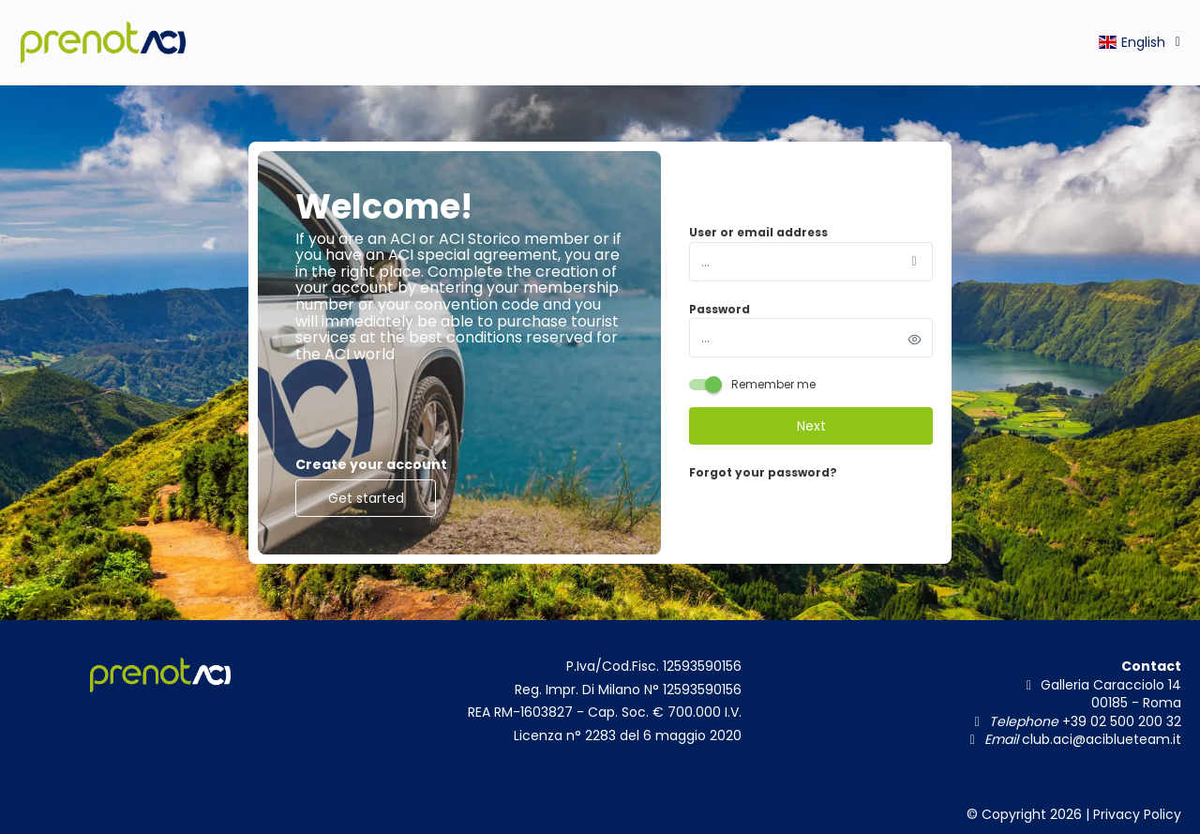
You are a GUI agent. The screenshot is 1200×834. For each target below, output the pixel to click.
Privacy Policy (1137, 814)
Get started (366, 498)
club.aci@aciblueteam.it (1099, 739)
